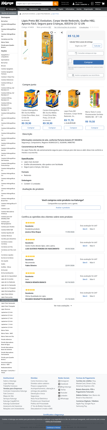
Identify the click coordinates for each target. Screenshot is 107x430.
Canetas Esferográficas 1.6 (8, 134)
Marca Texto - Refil (7, 333)
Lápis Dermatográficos (8, 291)
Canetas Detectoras (7, 80)
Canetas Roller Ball (7, 230)
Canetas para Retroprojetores (6, 223)
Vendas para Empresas (12, 388)
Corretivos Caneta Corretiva (6, 243)
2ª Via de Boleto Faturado (41, 406)
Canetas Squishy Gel (7, 233)
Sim (85, 227)
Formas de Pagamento (85, 378)
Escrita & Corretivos (7, 258)
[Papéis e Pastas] (60, 9)
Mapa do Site (8, 396)
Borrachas (4, 21)
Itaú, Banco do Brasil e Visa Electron (88, 396)
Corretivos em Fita (7, 39)
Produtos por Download (40, 401)
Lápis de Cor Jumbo (7, 279)
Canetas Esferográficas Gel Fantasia (8, 159)
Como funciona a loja (39, 381)
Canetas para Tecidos (7, 227)
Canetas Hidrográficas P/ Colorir (9, 204)
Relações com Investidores (13, 408)
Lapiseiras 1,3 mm (7, 324)
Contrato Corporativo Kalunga (15, 391)
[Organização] (88, 9)
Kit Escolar (4, 270)
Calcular (97, 46)
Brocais (3, 66)
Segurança (35, 396)
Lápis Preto (55, 14)
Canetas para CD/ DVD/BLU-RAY (6, 218)
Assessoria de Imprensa (12, 406)
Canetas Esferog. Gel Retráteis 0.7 (7, 94)
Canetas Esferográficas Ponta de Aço (8, 164)
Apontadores (5, 60)
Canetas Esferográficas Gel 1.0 (8, 154)
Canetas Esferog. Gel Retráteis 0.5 (7, 89)
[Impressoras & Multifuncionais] (33, 9)
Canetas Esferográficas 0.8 (8, 119)
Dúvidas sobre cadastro (40, 383)
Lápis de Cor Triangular (8, 288)
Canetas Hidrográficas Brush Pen (8, 199)
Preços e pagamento (39, 386)
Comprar (91, 61)
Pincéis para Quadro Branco (7, 46)
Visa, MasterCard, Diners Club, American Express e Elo (86, 383)
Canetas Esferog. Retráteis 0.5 (6, 99)
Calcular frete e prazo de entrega (81, 42)
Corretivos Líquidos (7, 255)
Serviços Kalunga (10, 398)
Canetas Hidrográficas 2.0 (8, 189)
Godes (3, 264)
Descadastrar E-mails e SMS (41, 408)
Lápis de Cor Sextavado (8, 285)
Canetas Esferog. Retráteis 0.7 (6, 104)
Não (92, 227)
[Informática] (69, 9)
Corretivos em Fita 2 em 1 (8, 251)
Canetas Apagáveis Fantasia (7, 73)
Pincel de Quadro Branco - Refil (6, 363)
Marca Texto (5, 42)
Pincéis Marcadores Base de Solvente (7, 348)
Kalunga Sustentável (11, 403)
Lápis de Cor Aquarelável (9, 276)
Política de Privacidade (39, 403)
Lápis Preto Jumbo (7, 297)
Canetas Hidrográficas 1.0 (8, 184)
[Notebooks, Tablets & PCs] (44, 9)
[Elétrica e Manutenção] (98, 9)
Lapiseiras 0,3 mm (7, 312)
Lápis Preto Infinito (7, 294)
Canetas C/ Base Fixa (7, 77)
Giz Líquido (4, 261)
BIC (49, 27)
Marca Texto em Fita (7, 336)
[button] (25, 34)
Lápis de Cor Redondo (8, 282)
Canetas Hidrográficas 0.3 (8, 169)
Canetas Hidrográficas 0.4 (8, 35)
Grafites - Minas (6, 267)
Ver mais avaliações (63, 303)
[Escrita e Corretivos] (79, 9)
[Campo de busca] (34, 3)
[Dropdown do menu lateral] (9, 13)
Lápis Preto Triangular (8, 306)
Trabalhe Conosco (10, 386)
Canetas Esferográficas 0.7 (8, 25)
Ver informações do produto (65, 27)
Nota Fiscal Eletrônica (39, 398)
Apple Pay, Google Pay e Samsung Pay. (87, 403)
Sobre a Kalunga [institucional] (9, 381)
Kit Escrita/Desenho (7, 273)
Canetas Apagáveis (7, 69)
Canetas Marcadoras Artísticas (7, 213)
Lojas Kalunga (8, 383)
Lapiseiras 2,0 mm (7, 327)
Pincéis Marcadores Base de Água (7, 343)
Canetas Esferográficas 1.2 (8, 129)
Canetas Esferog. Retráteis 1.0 (6, 109)
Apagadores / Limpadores (5, 56)
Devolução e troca (38, 393)
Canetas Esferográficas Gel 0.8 (8, 149)
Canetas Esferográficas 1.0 (8, 30)
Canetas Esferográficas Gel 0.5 (8, 139)
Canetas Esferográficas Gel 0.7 (8, 144)
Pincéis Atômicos (6, 339)
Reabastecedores (6, 367)
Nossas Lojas (65, 2)
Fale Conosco (8, 393)
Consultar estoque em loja (85, 53)
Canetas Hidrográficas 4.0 (8, 194)
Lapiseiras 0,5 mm (7, 315)
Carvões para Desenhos (8, 239)
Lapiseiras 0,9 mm (7, 321)
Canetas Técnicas (6, 236)
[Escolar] (53, 9)
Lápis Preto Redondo (7, 300)
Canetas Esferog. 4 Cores (7, 84)
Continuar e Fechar (53, 428)
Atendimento (65, 4)
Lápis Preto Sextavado (8, 303)
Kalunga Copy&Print (11, 401)
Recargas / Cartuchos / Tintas (8, 371)
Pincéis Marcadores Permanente (7, 353)
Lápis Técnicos (5, 309)
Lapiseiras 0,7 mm (7, 318)
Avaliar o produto (63, 205)
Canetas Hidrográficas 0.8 (8, 179)
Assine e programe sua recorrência (85, 73)
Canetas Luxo (5, 208)
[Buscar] (55, 3)
